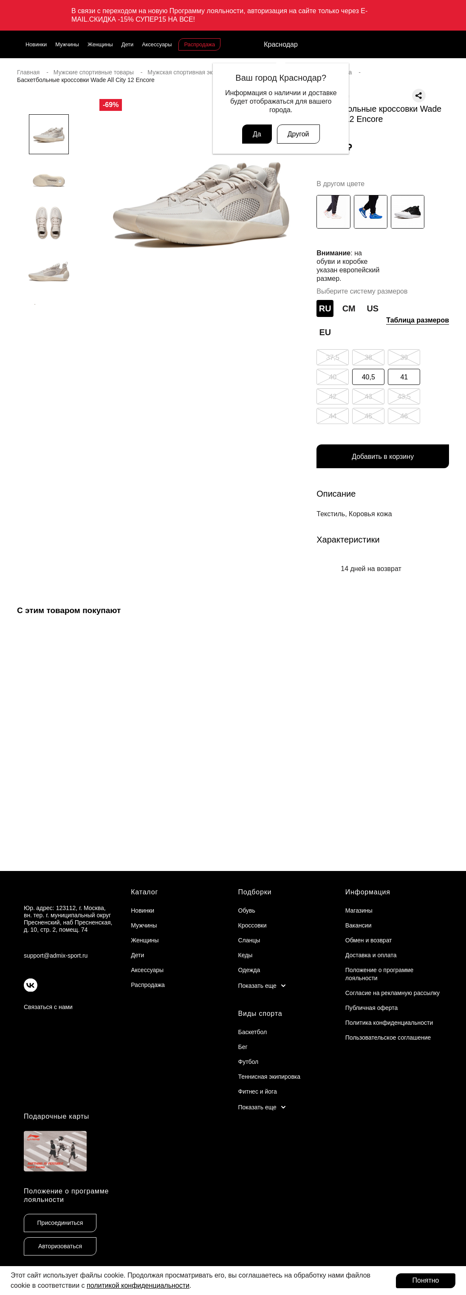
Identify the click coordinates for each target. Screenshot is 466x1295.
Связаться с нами (48, 1007)
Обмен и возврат (368, 940)
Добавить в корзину (383, 456)
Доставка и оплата (371, 955)
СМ (349, 308)
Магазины (359, 910)
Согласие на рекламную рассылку (392, 993)
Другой (298, 134)
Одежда (249, 970)
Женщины (100, 44)
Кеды (245, 955)
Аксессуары (157, 44)
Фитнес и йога (257, 1091)
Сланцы (249, 940)
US (372, 308)
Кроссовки (252, 925)
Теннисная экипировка (269, 1076)
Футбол (248, 1061)
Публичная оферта (371, 1007)
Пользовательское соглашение (388, 1037)
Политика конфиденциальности (389, 1022)
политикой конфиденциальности (138, 1285)
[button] (49, 321)
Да (257, 134)
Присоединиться (60, 1222)
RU (325, 308)
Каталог (144, 892)
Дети (127, 44)
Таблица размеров (417, 320)
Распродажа (199, 44)
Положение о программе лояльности (66, 1195)
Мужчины (67, 44)
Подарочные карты (56, 1116)
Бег (243, 1046)
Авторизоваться (60, 1246)
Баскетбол (252, 1032)
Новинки (36, 44)
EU (325, 332)
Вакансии (358, 925)
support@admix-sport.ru (56, 955)
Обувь (246, 910)
